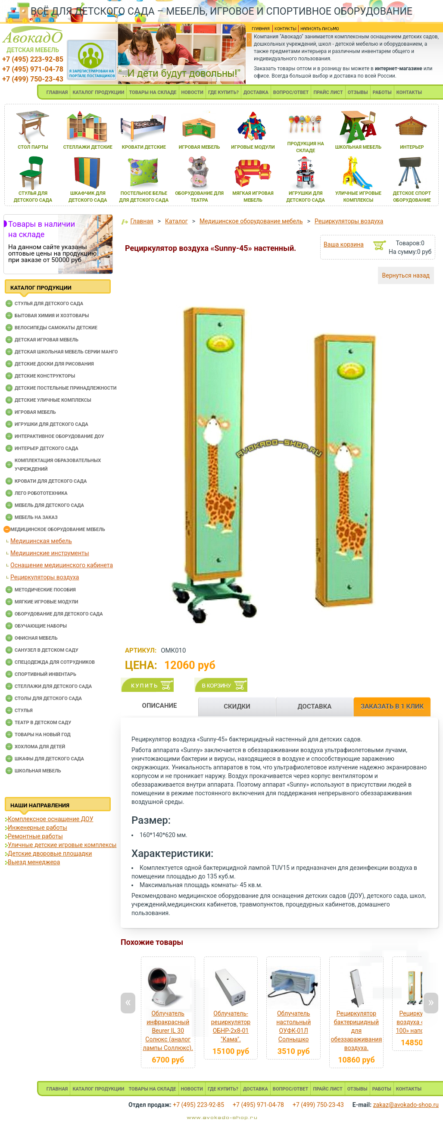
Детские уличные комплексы (53, 400)
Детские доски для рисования (54, 364)
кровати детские (144, 147)
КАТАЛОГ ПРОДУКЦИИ (98, 92)
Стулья (24, 710)
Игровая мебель (35, 412)
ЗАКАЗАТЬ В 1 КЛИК (392, 706)
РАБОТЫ (382, 92)
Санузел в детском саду (46, 650)
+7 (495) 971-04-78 (32, 69)
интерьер (412, 147)
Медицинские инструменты (49, 553)
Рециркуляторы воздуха (44, 577)
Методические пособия (45, 590)
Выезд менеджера (34, 862)
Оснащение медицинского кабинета (61, 565)
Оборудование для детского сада (59, 614)
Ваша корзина (344, 244)
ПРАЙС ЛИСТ (328, 92)
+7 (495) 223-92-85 (32, 59)
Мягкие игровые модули (46, 602)
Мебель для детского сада (49, 505)
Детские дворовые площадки (50, 853)
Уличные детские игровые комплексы (62, 844)
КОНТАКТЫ (409, 92)
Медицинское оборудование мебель (57, 529)
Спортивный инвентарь (45, 674)
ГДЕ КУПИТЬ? (223, 92)
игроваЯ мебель (199, 147)
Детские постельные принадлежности (65, 388)
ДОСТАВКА (255, 92)
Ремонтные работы (35, 836)
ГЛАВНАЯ (57, 92)
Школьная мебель (38, 771)
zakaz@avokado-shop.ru (406, 1104)
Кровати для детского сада (51, 481)
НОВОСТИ (192, 92)
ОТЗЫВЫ (358, 92)
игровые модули (253, 147)
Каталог (176, 221)
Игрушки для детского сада (51, 424)
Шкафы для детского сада (49, 759)
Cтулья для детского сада (49, 303)
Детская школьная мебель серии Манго (66, 352)
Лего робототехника (41, 493)
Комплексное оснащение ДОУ (50, 819)
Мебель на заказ (36, 517)
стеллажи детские (87, 147)
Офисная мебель (36, 638)
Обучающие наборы (41, 626)
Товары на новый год (43, 735)
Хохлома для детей (40, 747)
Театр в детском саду (43, 722)
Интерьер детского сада (46, 448)
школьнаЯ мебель (358, 147)
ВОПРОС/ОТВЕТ (291, 92)
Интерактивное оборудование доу (59, 436)
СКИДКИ (237, 706)
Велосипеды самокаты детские (56, 328)
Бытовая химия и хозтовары (52, 316)
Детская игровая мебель (46, 340)
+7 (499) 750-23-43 (32, 79)
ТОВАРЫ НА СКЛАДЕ (152, 92)
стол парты (33, 147)
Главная (141, 221)
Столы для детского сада (48, 698)
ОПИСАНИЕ (159, 705)
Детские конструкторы (45, 376)
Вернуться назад (406, 275)
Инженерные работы (37, 827)
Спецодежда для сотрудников (55, 662)
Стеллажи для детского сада (53, 686)
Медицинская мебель (41, 541)
